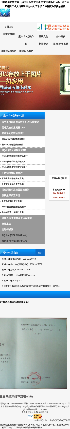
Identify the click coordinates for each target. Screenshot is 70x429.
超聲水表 (6, 223)
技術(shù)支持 (60, 43)
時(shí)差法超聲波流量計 (14, 150)
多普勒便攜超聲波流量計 (12, 201)
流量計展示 (9, 34)
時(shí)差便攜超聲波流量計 (14, 207)
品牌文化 (43, 36)
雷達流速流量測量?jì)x (13, 127)
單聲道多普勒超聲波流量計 (13, 178)
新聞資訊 (43, 43)
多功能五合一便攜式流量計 (13, 212)
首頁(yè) (8, 26)
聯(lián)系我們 (26, 51)
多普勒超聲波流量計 (12, 172)
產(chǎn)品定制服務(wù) (14, 235)
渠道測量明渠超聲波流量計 (15, 189)
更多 (40, 252)
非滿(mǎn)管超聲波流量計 (13, 139)
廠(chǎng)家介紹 (26, 40)
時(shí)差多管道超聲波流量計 (15, 167)
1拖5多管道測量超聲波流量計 (17, 218)
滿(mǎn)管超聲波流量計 (12, 144)
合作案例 (60, 36)
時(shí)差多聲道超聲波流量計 (15, 161)
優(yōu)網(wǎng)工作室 (60, 420)
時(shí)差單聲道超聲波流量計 (15, 156)
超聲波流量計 (35, 82)
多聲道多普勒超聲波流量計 (13, 184)
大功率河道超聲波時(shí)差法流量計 (20, 121)
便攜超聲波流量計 (11, 195)
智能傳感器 (7, 229)
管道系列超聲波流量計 (13, 133)
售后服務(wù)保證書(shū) (15, 241)
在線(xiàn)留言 (8, 51)
